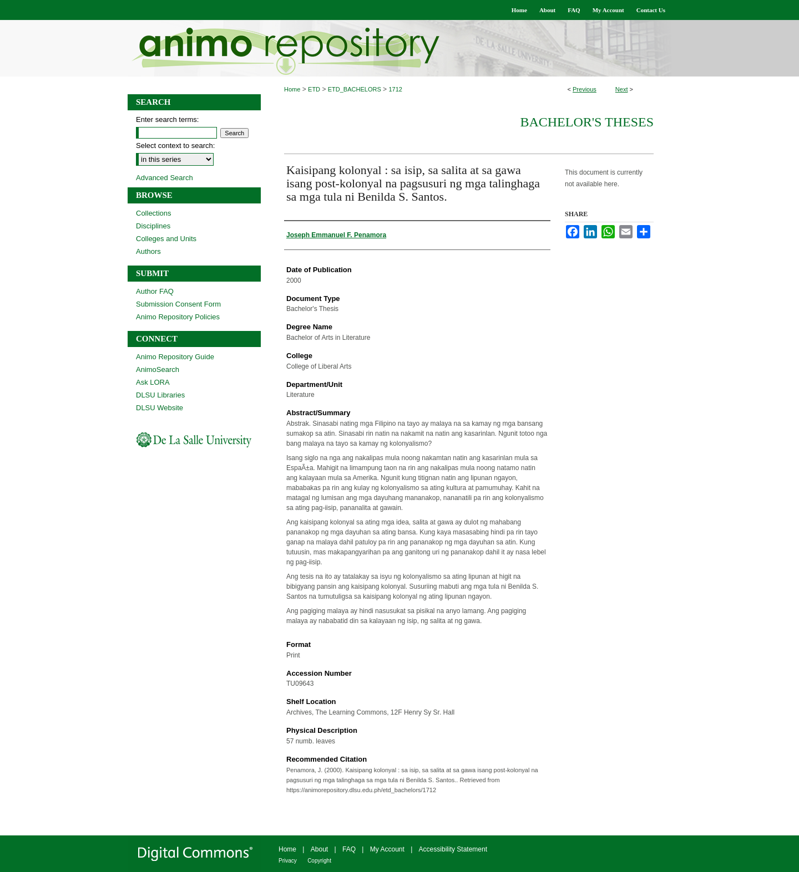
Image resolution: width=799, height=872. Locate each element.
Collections (153, 213)
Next (621, 89)
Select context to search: (175, 145)
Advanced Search (164, 178)
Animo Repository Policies (178, 317)
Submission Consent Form (178, 304)
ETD (314, 89)
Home (292, 89)
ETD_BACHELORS (354, 89)
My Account (387, 849)
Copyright (319, 861)
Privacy (288, 861)
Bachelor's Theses (587, 122)
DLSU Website (159, 408)
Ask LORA (153, 382)
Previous (584, 89)
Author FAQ (155, 291)
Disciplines (153, 226)
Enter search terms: (167, 119)
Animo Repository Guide (175, 357)
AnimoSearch (157, 369)
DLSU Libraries (160, 395)
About (319, 849)
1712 (395, 89)
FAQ (349, 849)
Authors (148, 251)
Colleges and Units (166, 238)
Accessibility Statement (453, 849)
